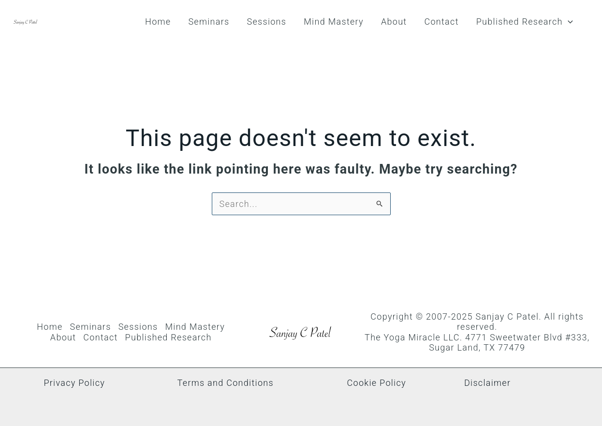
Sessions (266, 21)
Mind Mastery (334, 21)
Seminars (208, 21)
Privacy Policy (74, 383)
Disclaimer (487, 383)
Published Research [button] (524, 22)
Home (158, 21)
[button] (568, 22)
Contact (441, 21)
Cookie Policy (376, 383)
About (394, 21)
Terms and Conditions (225, 383)
